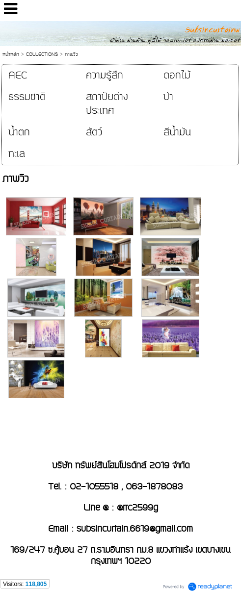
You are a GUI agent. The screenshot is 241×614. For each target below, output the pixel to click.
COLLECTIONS (42, 54)
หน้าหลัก (10, 54)
